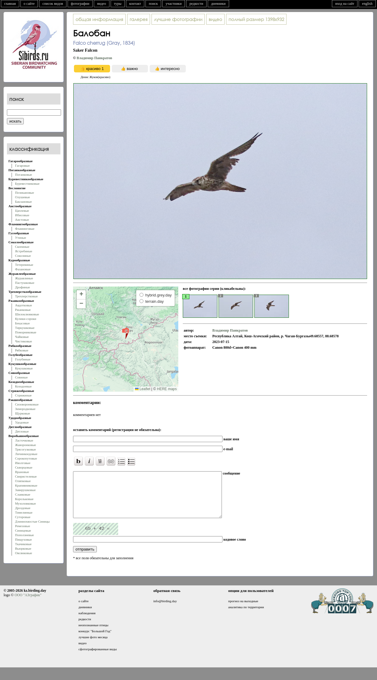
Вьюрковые (23, 548)
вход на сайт (344, 4)
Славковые (22, 494)
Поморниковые (25, 332)
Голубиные (22, 359)
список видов (52, 4)
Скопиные (22, 246)
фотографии (80, 4)
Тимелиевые (23, 512)
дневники (218, 4)
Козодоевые (23, 386)
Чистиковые (23, 341)
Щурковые (22, 413)
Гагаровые (22, 165)
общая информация (99, 19)
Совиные (21, 377)
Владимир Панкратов (94, 58)
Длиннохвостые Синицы (32, 521)
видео (101, 4)
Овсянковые (23, 553)
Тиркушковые (25, 327)
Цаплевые (22, 210)
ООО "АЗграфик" (27, 604)
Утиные (20, 237)
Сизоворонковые (26, 404)
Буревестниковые (27, 183)
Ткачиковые (23, 544)
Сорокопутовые (26, 458)
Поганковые (23, 174)
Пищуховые (23, 539)
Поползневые (24, 535)
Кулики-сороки (25, 318)
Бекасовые (22, 323)
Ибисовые (22, 215)
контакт (135, 4)
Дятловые (22, 431)
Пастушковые (24, 282)
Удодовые (22, 422)
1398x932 (256, 19)
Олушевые (22, 197)
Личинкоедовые (26, 454)
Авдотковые (23, 305)
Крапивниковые (26, 485)
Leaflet (142, 389)
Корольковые (24, 499)
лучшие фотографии (178, 19)
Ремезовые (22, 526)
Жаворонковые (25, 445)
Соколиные (23, 255)
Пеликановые (24, 192)
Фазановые (23, 269)
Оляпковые (23, 481)
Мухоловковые (25, 503)
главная (10, 4)
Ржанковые (23, 309)
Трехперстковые (26, 296)
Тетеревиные (24, 264)
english (367, 4)
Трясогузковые (25, 449)
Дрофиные (22, 287)
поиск (153, 4)
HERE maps (167, 389)
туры (117, 4)
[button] (125, 333)
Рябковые (21, 350)
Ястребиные (23, 251)
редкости (196, 4)
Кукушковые (24, 368)
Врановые (22, 472)
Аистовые (22, 219)
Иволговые (22, 463)
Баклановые (23, 201)
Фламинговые (24, 228)
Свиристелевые (26, 476)
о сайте (29, 4)
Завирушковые (25, 490)
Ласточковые (24, 440)
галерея (139, 19)
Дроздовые (22, 508)
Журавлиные (24, 278)
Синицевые (23, 530)
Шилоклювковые (27, 314)
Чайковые (22, 336)
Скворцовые (23, 467)
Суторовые (22, 517)
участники (174, 4)
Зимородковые (25, 409)
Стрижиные (23, 395)
